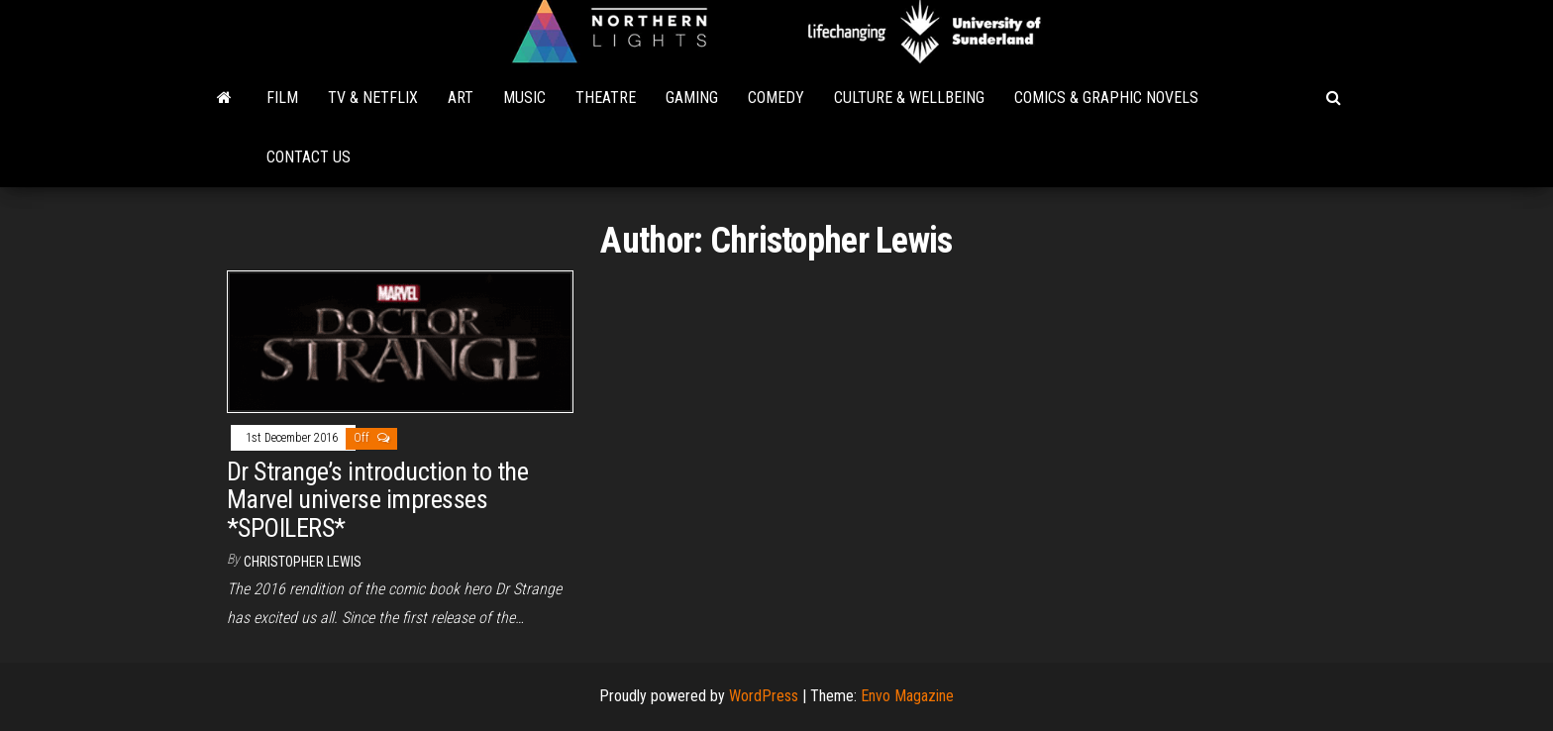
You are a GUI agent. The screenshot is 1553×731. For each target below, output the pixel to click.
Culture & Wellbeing (909, 97)
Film (282, 97)
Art (460, 97)
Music (524, 97)
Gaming (692, 97)
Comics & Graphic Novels (1106, 97)
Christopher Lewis (303, 562)
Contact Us (308, 157)
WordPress (763, 695)
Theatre (605, 97)
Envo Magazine (907, 695)
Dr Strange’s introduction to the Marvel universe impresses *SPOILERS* (377, 500)
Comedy (776, 97)
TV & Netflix (373, 97)
